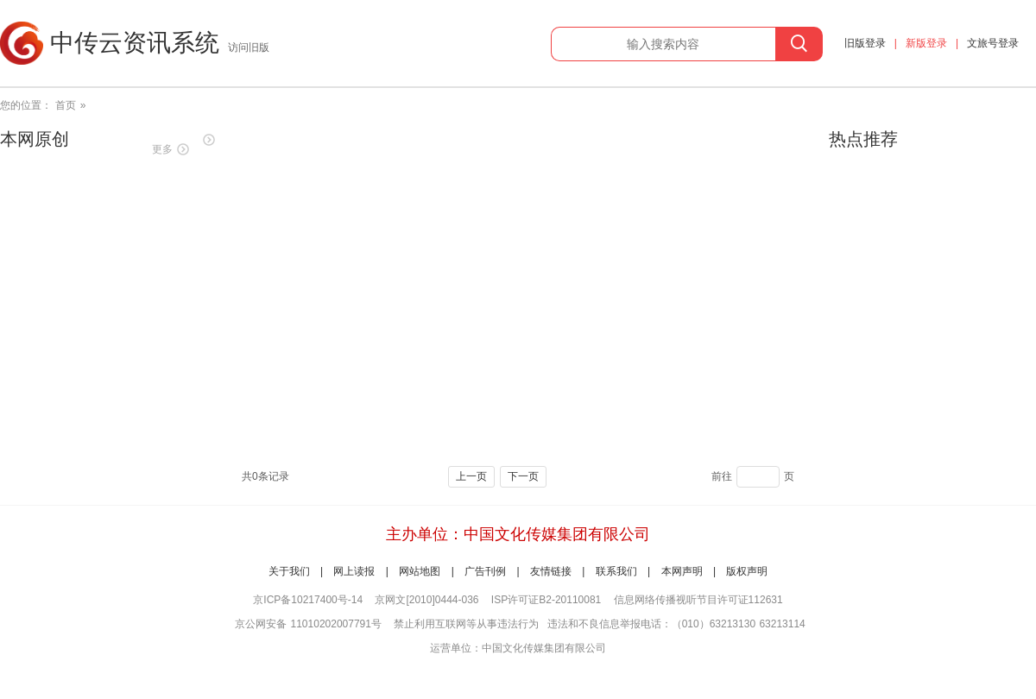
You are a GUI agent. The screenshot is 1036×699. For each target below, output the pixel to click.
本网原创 (34, 138)
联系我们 (616, 571)
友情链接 (551, 571)
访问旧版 (248, 47)
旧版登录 (865, 43)
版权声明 (747, 571)
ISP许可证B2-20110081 (546, 600)
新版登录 (926, 43)
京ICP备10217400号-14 (308, 600)
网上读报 (354, 571)
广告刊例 (485, 571)
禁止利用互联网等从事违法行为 (466, 624)
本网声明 (682, 571)
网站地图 (419, 571)
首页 (65, 105)
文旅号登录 (993, 43)
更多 (162, 149)
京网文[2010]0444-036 (426, 600)
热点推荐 (863, 138)
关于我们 (289, 571)
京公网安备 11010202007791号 (308, 624)
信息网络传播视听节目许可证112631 (698, 600)
